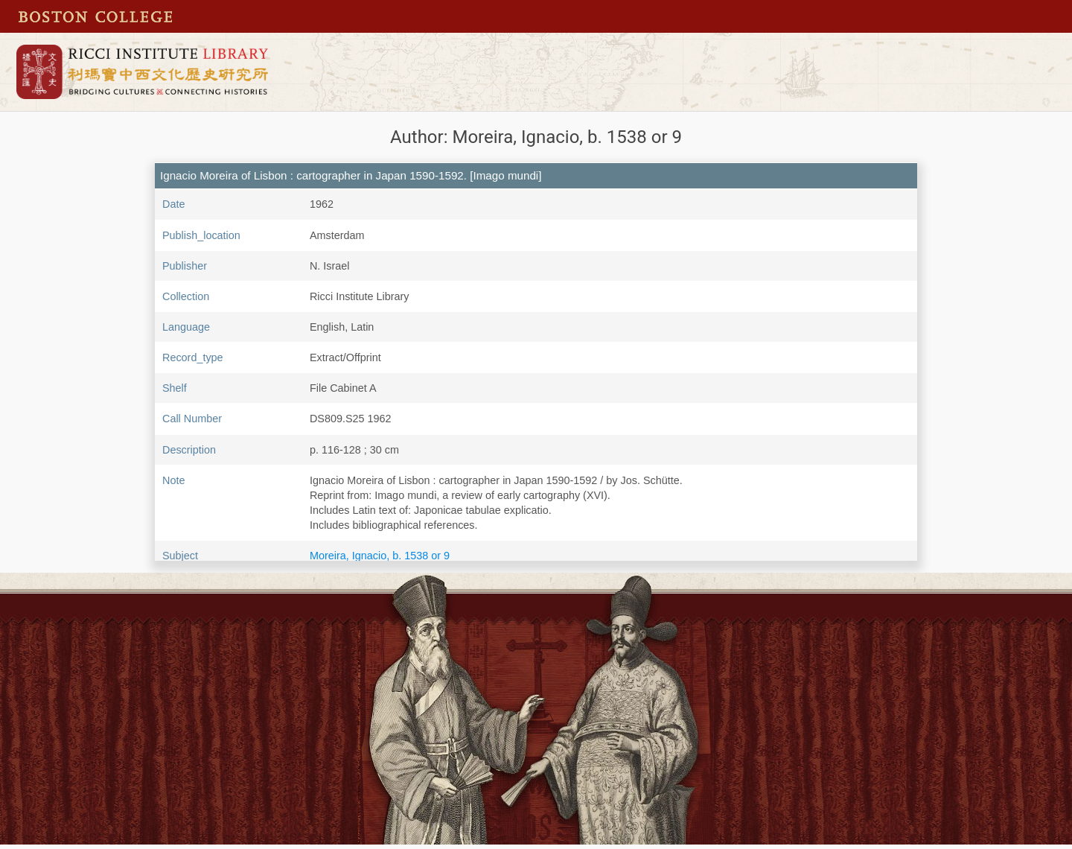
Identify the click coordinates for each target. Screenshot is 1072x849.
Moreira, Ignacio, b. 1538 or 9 (380, 556)
